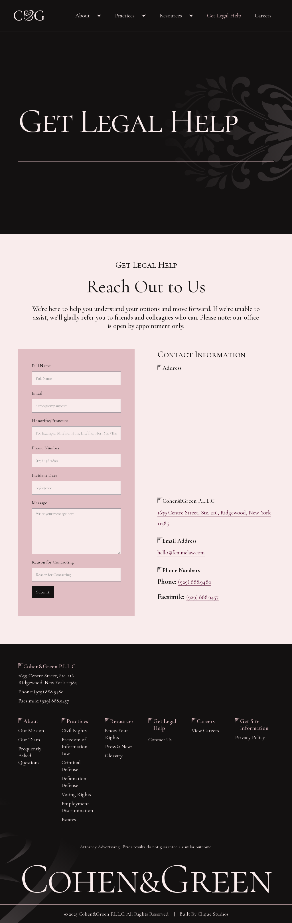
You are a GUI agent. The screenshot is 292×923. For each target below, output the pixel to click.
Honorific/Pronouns (50, 420)
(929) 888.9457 (202, 597)
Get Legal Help (224, 15)
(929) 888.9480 (194, 582)
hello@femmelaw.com (181, 552)
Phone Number (46, 448)
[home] (29, 15)
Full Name (41, 366)
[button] (88, 15)
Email (37, 393)
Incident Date (44, 475)
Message (39, 503)
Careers (263, 15)
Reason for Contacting (53, 562)
